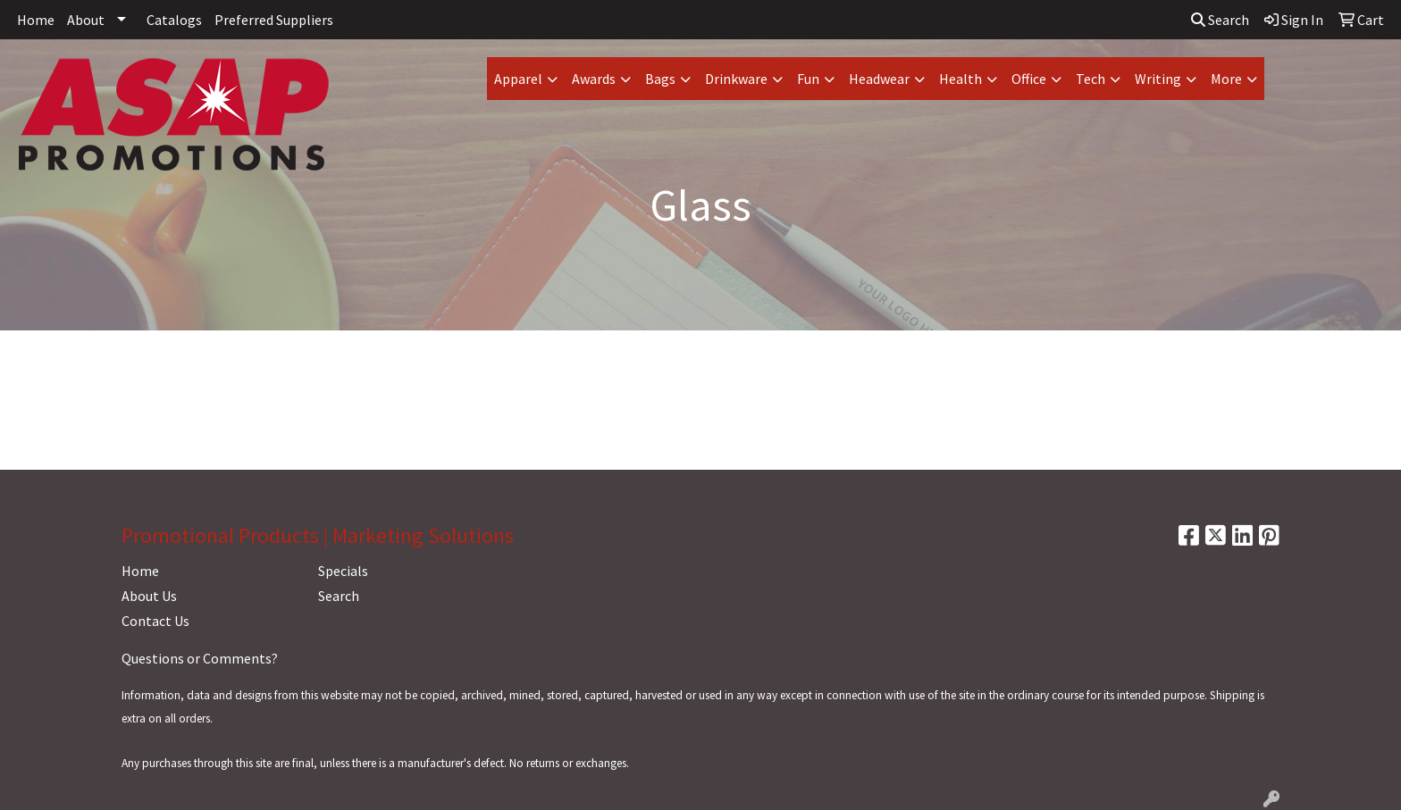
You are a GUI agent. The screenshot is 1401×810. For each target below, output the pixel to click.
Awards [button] (594, 79)
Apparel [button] (518, 79)
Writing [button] (1158, 79)
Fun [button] (808, 79)
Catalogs (174, 20)
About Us (149, 596)
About (86, 20)
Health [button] (960, 79)
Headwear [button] (879, 79)
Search (1220, 20)
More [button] (1226, 79)
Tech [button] (1090, 79)
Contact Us (155, 621)
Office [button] (1028, 79)
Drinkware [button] (736, 79)
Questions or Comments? (200, 658)
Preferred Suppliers (273, 20)
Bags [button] (660, 79)
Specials (343, 571)
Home (36, 20)
